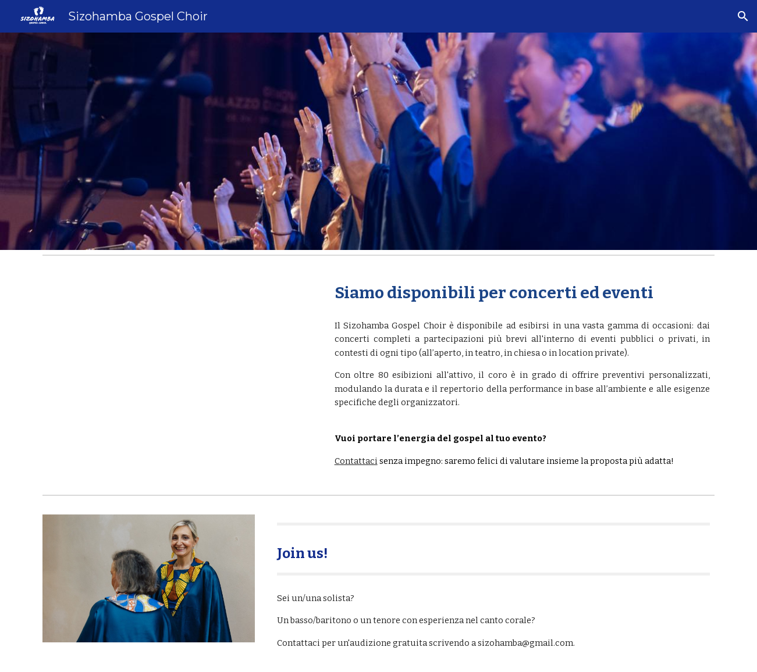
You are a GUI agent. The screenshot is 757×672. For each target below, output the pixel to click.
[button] (743, 16)
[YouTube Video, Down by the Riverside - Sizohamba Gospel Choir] (177, 350)
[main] (522, 292)
